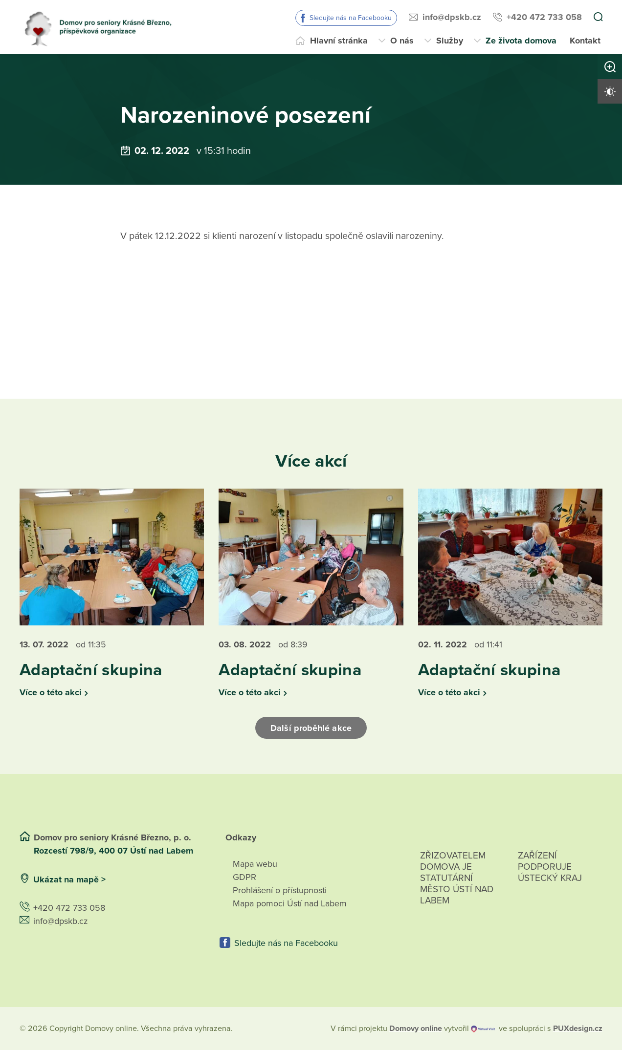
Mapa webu (255, 863)
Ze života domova (521, 40)
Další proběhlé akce (311, 728)
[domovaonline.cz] (415, 1028)
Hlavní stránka (339, 40)
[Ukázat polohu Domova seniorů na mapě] (162, 879)
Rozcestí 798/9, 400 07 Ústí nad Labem (115, 850)
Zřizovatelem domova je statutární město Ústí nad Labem (456, 889)
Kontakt (585, 40)
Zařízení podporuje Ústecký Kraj (550, 866)
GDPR (244, 877)
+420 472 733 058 (544, 17)
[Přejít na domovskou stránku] (102, 26)
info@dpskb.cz (451, 17)
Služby (449, 40)
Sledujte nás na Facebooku (351, 18)
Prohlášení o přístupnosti (280, 890)
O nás (402, 40)
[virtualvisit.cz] (483, 1028)
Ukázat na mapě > (69, 879)
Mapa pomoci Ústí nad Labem (290, 903)
